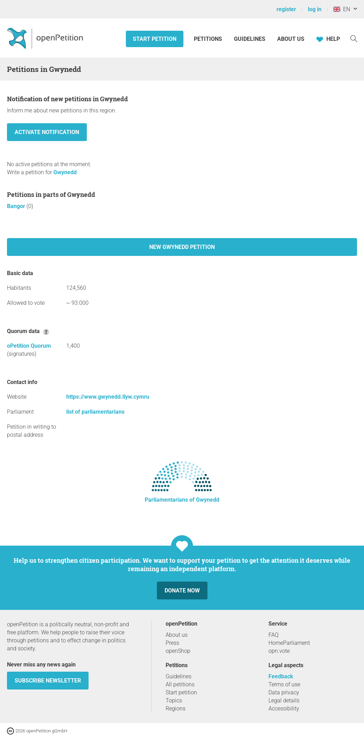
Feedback (280, 676)
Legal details (283, 700)
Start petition (154, 39)
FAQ (273, 635)
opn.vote (279, 651)
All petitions (180, 684)
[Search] (353, 38)
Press (172, 643)
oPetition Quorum (29, 345)
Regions (175, 708)
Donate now (182, 590)
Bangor (16, 206)
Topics (174, 700)
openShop (178, 651)
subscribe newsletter (48, 680)
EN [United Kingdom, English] (341, 9)
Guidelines (249, 39)
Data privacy (283, 692)
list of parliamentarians (95, 411)
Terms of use (284, 684)
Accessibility (283, 708)
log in (314, 9)
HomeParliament (289, 643)
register (286, 9)
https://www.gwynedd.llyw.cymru (107, 396)
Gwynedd (65, 172)
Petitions (208, 39)
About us (290, 39)
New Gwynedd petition (182, 247)
